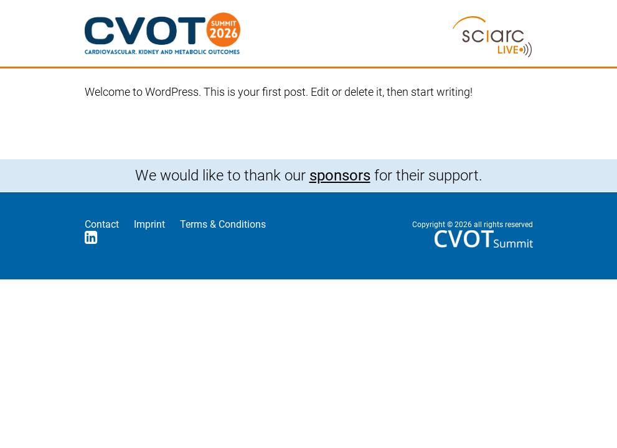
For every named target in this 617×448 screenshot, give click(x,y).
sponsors (339, 175)
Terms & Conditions (223, 224)
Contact (102, 224)
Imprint (149, 224)
